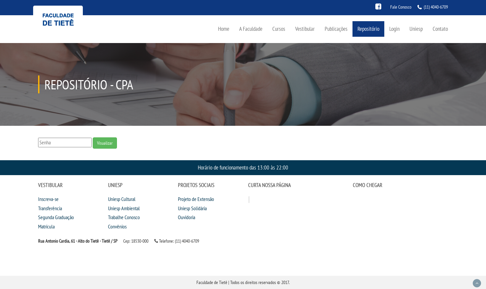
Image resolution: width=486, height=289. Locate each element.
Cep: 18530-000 (135, 241)
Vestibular (305, 28)
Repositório (368, 28)
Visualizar (105, 143)
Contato (440, 28)
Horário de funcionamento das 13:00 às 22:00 (243, 167)
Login (394, 28)
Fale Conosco (400, 7)
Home (223, 28)
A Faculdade (250, 28)
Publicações (336, 28)
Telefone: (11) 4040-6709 (176, 241)
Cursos (278, 28)
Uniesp (416, 28)
